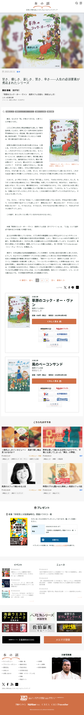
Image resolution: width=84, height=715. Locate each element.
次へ (53, 280)
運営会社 (6, 667)
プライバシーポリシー (10, 664)
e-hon (46, 339)
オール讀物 (41, 664)
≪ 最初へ (23, 280)
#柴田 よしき (47, 459)
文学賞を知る (24, 670)
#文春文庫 (9, 97)
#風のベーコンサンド (17, 493)
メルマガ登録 (63, 639)
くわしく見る (52, 321)
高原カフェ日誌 (40, 111)
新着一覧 (22, 661)
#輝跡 (54, 459)
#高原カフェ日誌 (34, 459)
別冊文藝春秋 (42, 667)
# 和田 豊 (60, 459)
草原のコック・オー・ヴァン (24, 111)
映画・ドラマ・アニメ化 (27, 673)
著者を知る (23, 664)
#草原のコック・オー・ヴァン (19, 459)
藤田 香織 (6, 90)
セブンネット (46, 334)
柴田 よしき (9, 111)
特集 (21, 676)
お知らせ (6, 670)
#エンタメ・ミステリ (16, 100)
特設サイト (23, 679)
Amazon (46, 328)
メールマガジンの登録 (60, 545)
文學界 (40, 661)
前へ (31, 280)
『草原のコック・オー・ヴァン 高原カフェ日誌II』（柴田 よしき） (64, 165)
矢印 (79, 597)
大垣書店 (54, 345)
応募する (50, 540)
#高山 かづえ (56, 493)
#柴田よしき (5, 459)
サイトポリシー (8, 661)
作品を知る (23, 667)
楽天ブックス (62, 328)
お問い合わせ (7, 673)
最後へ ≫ (61, 280)
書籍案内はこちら (21, 639)
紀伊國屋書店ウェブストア (62, 334)
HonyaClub (62, 339)
